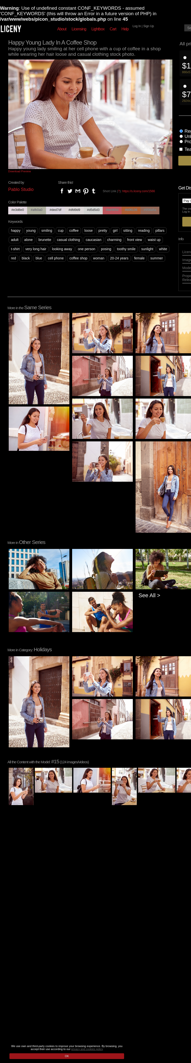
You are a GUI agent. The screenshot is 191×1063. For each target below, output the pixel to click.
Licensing (79, 29)
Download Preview (19, 171)
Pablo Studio (21, 189)
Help (125, 29)
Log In (137, 26)
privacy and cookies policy (87, 1049)
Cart (113, 29)
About (61, 29)
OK (67, 1056)
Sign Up (148, 26)
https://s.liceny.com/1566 (138, 191)
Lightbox (97, 29)
